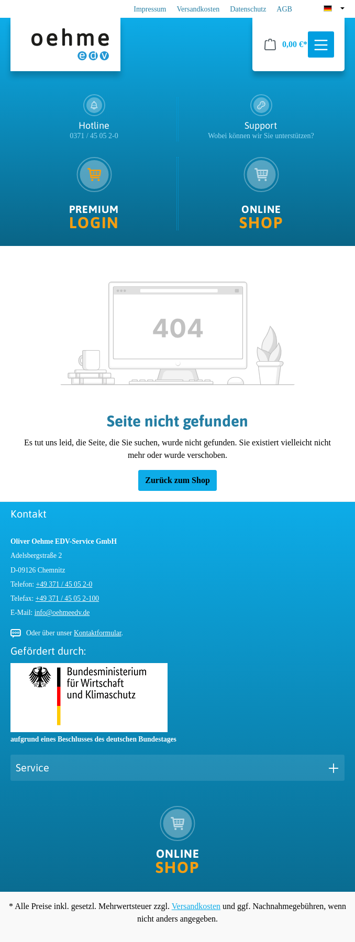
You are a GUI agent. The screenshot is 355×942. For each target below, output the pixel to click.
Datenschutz (248, 9)
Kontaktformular (97, 633)
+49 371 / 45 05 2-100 (67, 598)
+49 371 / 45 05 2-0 (64, 584)
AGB (284, 9)
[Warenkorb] (286, 44)
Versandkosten (198, 9)
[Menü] (321, 45)
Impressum (150, 9)
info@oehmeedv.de (62, 612)
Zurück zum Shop (177, 480)
